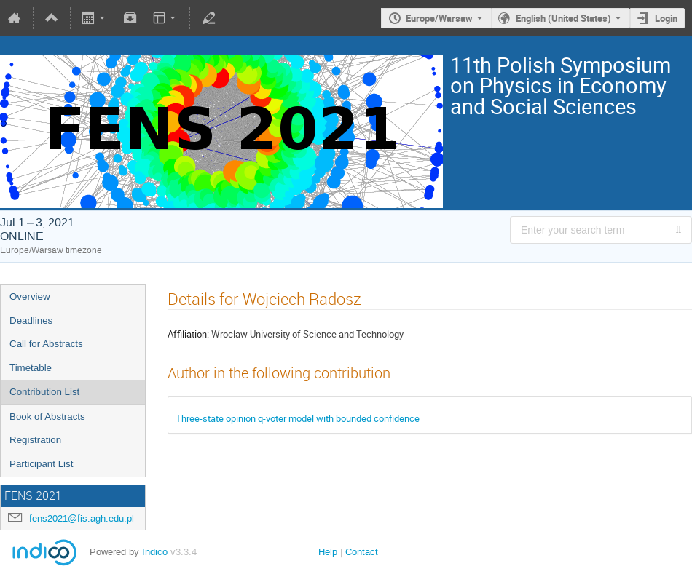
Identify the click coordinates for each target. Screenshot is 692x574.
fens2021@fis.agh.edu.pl (81, 518)
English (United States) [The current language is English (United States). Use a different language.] (563, 18)
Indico (155, 552)
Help (327, 552)
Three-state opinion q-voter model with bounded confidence (298, 418)
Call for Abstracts (46, 343)
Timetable (30, 367)
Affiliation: (188, 333)
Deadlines (30, 320)
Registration (35, 439)
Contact (361, 552)
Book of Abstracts (47, 416)
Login (666, 18)
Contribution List (44, 391)
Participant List (41, 463)
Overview (29, 296)
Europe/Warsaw (439, 18)
